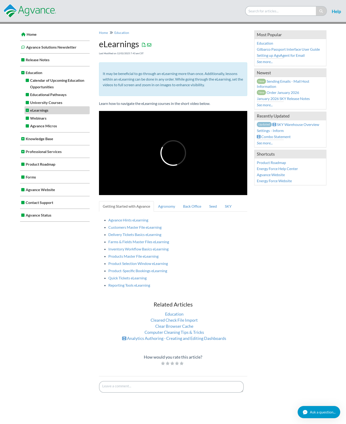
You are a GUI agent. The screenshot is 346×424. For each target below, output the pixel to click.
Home (32, 34)
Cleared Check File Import (174, 320)
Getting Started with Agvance (126, 206)
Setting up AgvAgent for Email (281, 55)
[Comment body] (171, 387)
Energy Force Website (274, 180)
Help (336, 11)
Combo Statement (274, 136)
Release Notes (37, 59)
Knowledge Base (39, 138)
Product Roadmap (40, 164)
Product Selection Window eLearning (138, 263)
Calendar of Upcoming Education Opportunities (57, 83)
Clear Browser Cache (174, 326)
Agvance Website (40, 189)
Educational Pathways (48, 94)
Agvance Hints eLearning (128, 220)
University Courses (46, 102)
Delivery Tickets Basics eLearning (134, 234)
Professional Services (44, 151)
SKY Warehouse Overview (288, 124)
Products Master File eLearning (133, 256)
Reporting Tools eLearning (129, 285)
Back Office (192, 206)
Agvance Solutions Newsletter (51, 47)
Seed (213, 206)
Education (34, 72)
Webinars (38, 118)
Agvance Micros (43, 126)
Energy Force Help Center (277, 168)
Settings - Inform (270, 130)
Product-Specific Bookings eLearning (137, 270)
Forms (31, 177)
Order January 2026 (278, 92)
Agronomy (166, 206)
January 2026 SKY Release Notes (283, 98)
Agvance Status (38, 215)
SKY (228, 206)
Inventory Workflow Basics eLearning (138, 249)
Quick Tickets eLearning (127, 278)
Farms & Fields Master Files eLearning (138, 241)
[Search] (321, 11)
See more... (265, 61)
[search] (281, 11)
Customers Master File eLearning (135, 227)
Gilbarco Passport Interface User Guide (288, 49)
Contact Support (39, 202)
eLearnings (39, 110)
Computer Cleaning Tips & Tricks (174, 332)
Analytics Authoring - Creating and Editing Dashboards (174, 338)
